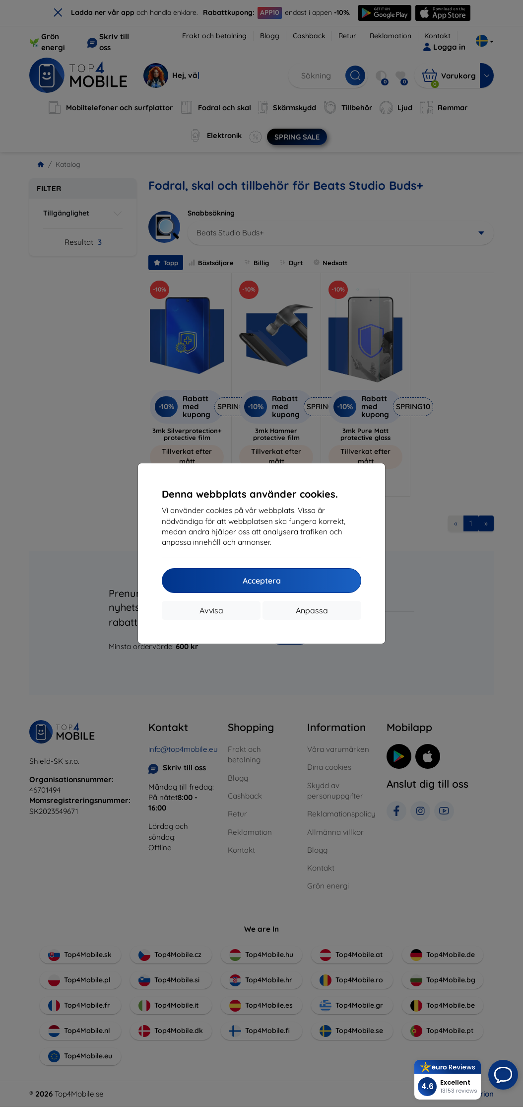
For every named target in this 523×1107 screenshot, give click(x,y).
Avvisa (211, 610)
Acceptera (262, 581)
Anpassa (312, 610)
